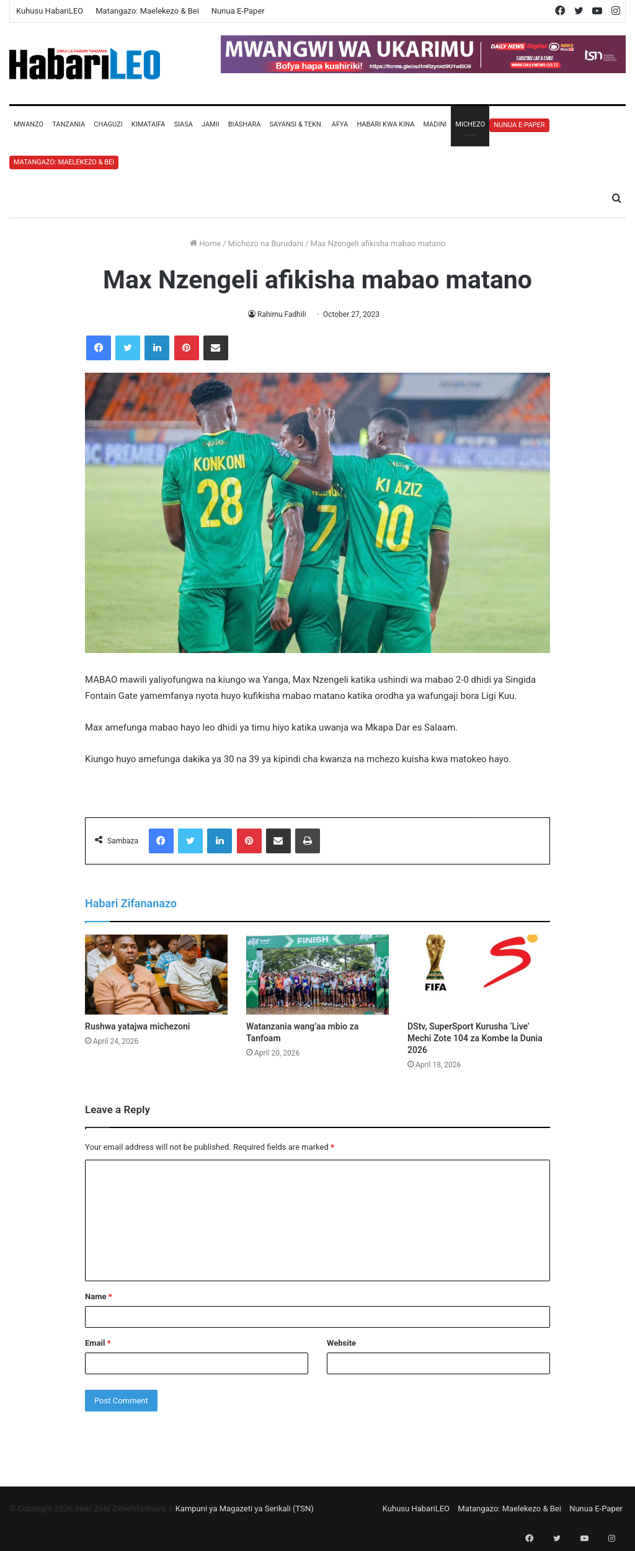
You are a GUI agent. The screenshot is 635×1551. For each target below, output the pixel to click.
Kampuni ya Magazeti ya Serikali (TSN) (244, 1508)
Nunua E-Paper (238, 11)
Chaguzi (108, 124)
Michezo (470, 124)
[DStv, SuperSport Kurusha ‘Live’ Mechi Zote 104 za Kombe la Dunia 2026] (478, 975)
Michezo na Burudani (265, 243)
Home (205, 243)
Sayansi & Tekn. (295, 124)
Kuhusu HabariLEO (49, 11)
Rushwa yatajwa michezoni (137, 1026)
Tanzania (68, 124)
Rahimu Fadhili (282, 314)
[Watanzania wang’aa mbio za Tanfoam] (317, 975)
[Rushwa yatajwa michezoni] (156, 975)
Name (98, 1296)
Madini (434, 124)
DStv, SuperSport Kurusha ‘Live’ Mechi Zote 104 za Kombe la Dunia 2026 (475, 1038)
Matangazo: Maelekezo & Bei (147, 11)
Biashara (244, 124)
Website (341, 1343)
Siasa (183, 124)
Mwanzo (28, 124)
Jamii (211, 124)
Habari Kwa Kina (385, 124)
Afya (340, 124)
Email (98, 1343)
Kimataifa (148, 124)
